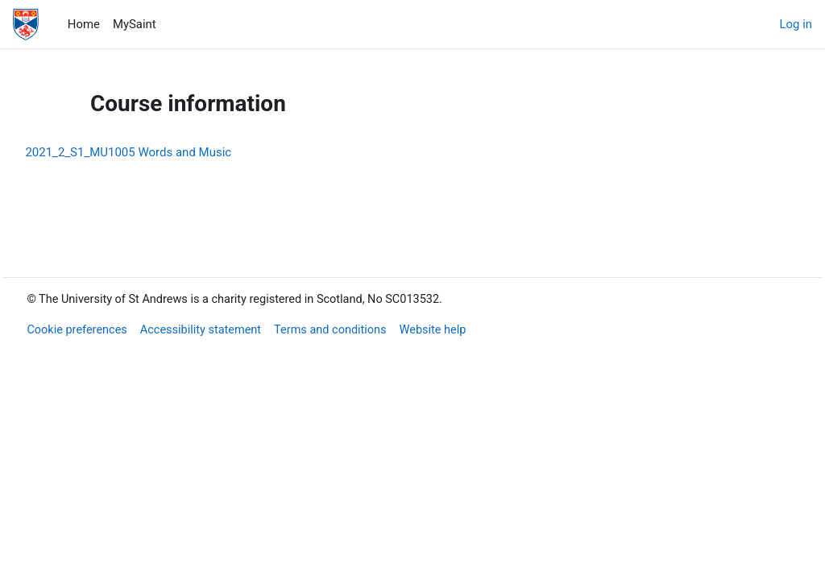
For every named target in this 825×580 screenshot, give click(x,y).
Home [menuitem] (84, 24)
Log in (796, 24)
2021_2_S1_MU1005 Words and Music (164, 152)
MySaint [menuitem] (134, 24)
